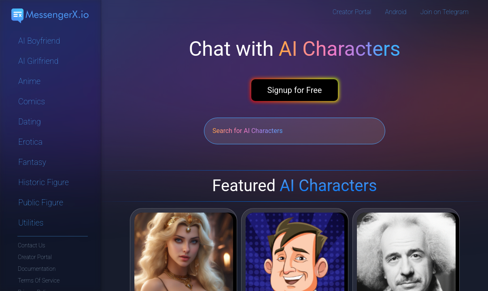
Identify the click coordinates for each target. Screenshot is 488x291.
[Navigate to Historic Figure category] (50, 182)
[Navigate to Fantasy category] (50, 162)
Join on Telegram (444, 12)
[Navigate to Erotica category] (50, 142)
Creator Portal (35, 257)
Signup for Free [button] (294, 90)
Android (396, 12)
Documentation (36, 269)
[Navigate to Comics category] (50, 101)
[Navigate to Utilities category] (50, 223)
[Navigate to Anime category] (50, 81)
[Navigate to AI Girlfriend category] (50, 61)
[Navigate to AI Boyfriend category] (50, 41)
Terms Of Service (38, 280)
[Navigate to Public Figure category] (50, 202)
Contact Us (31, 245)
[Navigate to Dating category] (50, 122)
